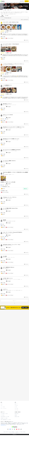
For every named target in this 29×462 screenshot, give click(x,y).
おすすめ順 (6, 15)
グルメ (1, 401)
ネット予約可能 (21, 315)
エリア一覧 (16, 401)
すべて (8, 315)
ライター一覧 (16, 404)
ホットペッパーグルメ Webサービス (8, 394)
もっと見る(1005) (14, 360)
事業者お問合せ (17, 409)
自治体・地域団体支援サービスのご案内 (6, 415)
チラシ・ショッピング (3, 404)
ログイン (26, 1)
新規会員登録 (22, 1)
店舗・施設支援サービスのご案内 (5, 412)
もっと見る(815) (14, 374)
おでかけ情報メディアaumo (4, 409)
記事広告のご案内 (17, 412)
